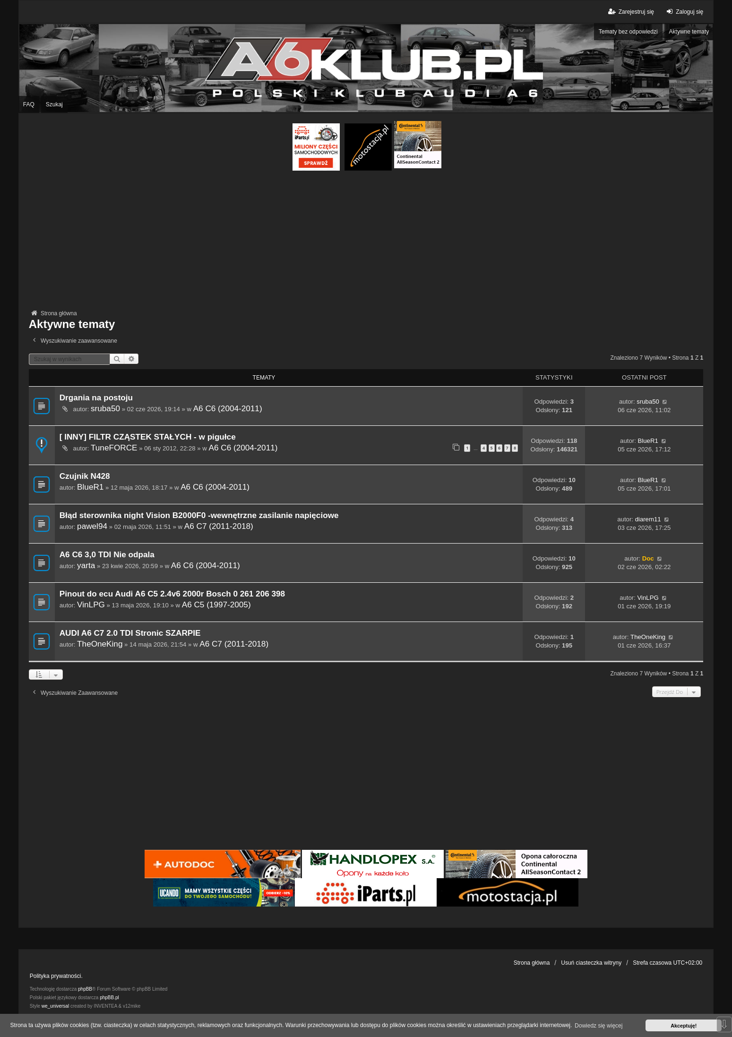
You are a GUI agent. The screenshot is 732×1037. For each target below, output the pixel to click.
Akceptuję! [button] (684, 1025)
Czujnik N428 (85, 476)
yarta (86, 565)
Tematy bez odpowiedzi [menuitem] (628, 31)
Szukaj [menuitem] (54, 104)
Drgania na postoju (96, 397)
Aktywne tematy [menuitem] (689, 31)
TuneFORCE (114, 447)
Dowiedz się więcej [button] (598, 1025)
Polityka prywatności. (56, 976)
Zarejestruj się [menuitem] (630, 11)
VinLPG (91, 604)
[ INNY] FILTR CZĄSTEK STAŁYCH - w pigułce (148, 436)
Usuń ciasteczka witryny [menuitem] (591, 962)
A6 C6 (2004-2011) (227, 408)
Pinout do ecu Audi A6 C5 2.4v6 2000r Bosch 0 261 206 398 (172, 593)
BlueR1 (647, 440)
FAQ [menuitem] (28, 104)
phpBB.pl (109, 997)
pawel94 (92, 526)
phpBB (85, 989)
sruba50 (105, 408)
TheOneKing (99, 643)
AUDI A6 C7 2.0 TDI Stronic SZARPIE (130, 633)
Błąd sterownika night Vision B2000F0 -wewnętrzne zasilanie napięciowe (199, 515)
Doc (648, 558)
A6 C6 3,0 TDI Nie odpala (107, 554)
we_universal (55, 1006)
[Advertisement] (365, 241)
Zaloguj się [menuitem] (683, 11)
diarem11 (648, 519)
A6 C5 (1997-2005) (216, 604)
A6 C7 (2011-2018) (218, 526)
